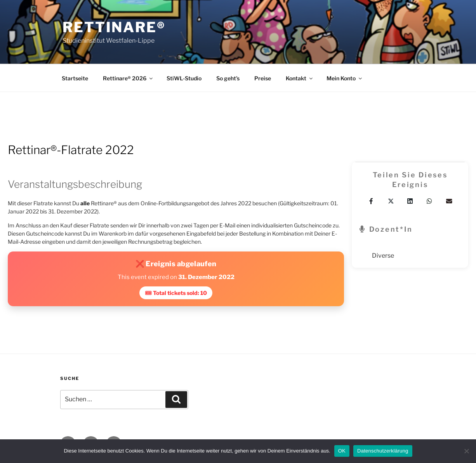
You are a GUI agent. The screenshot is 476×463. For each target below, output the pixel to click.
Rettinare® (114, 27)
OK (342, 451)
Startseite (75, 78)
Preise (262, 78)
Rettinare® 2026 (128, 78)
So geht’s (228, 78)
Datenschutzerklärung (382, 451)
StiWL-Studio (184, 78)
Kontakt (300, 78)
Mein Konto (345, 78)
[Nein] (466, 451)
